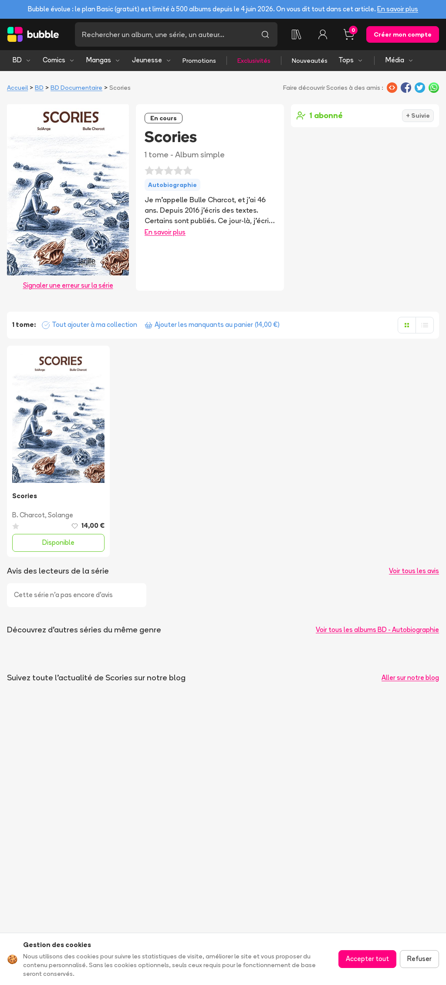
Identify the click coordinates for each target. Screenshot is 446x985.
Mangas (103, 60)
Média (399, 60)
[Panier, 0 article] (349, 34)
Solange (60, 515)
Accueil (17, 88)
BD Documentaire (76, 88)
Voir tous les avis (414, 571)
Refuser (419, 958)
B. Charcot (28, 515)
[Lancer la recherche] (265, 34)
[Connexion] (322, 34)
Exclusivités (253, 61)
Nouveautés (310, 61)
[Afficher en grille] (407, 325)
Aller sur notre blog (410, 677)
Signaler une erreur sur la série (68, 285)
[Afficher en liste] (424, 325)
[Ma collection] (296, 34)
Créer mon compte (403, 34)
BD (22, 60)
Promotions (199, 61)
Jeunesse (152, 60)
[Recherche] (164, 34)
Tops (350, 60)
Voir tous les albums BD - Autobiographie (377, 629)
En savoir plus (397, 9)
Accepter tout (367, 958)
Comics (59, 60)
